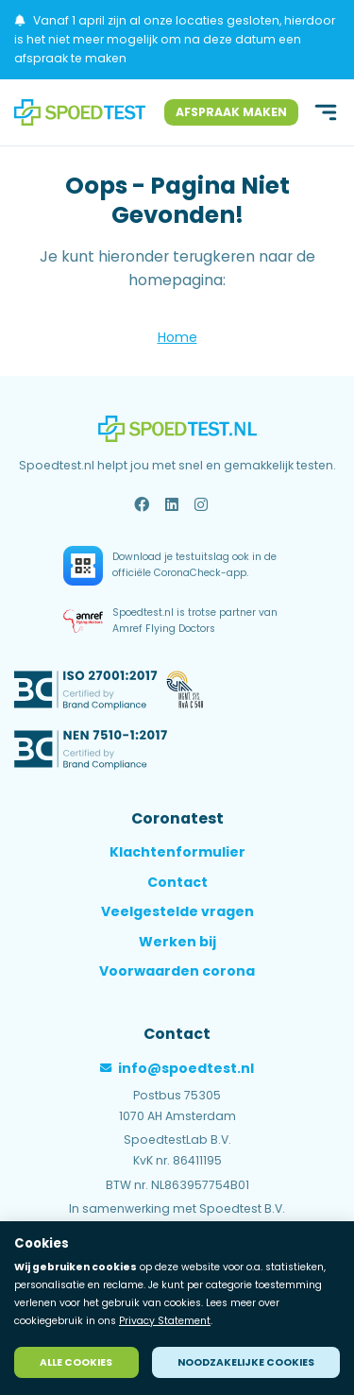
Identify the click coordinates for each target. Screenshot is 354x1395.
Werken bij (177, 941)
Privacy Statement (165, 1321)
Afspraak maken (231, 112)
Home (177, 337)
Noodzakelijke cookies (245, 1362)
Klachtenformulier (177, 851)
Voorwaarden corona (177, 970)
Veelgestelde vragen (177, 911)
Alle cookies (76, 1362)
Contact (177, 882)
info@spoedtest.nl (177, 1068)
